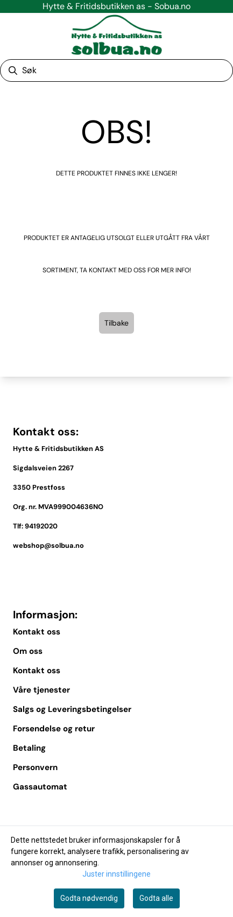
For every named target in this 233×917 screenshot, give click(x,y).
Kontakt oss (36, 631)
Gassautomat (40, 786)
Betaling (29, 748)
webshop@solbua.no (48, 545)
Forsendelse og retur (54, 728)
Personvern (35, 767)
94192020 (41, 526)
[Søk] (116, 70)
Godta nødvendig (89, 898)
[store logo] (117, 35)
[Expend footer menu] (215, 811)
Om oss (28, 651)
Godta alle (156, 898)
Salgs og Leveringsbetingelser (72, 709)
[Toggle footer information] (215, 570)
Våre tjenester (41, 690)
